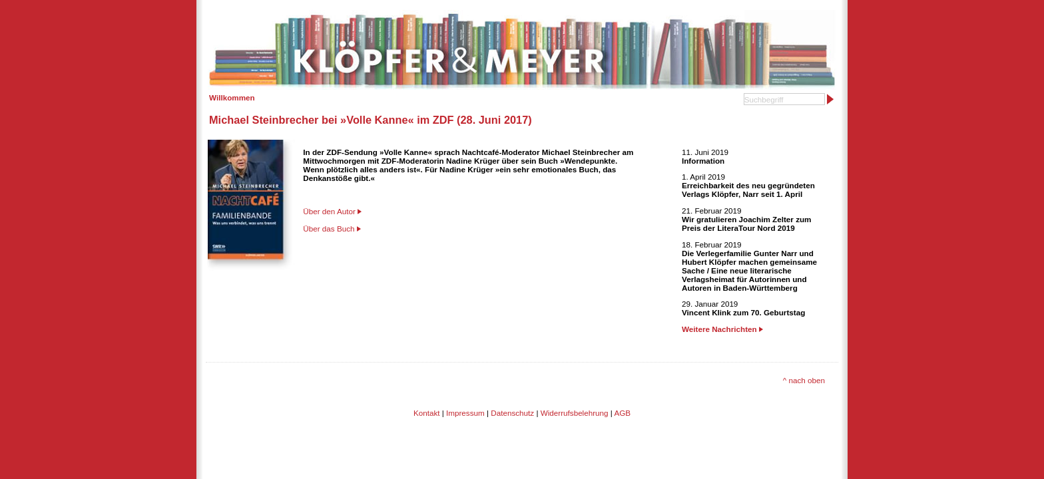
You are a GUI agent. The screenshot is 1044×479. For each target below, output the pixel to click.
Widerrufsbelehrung (575, 412)
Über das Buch (328, 228)
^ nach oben (804, 380)
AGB (622, 412)
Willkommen (232, 97)
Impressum (465, 412)
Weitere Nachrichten (722, 329)
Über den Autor (329, 211)
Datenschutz (512, 412)
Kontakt (426, 412)
